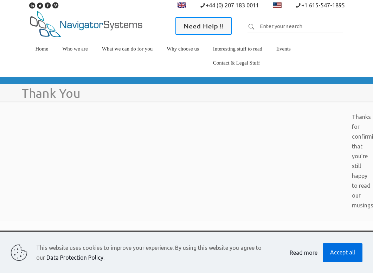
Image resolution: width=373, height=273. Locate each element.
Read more (303, 252)
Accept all (342, 252)
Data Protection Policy (74, 257)
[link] (75, 59)
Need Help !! (203, 26)
